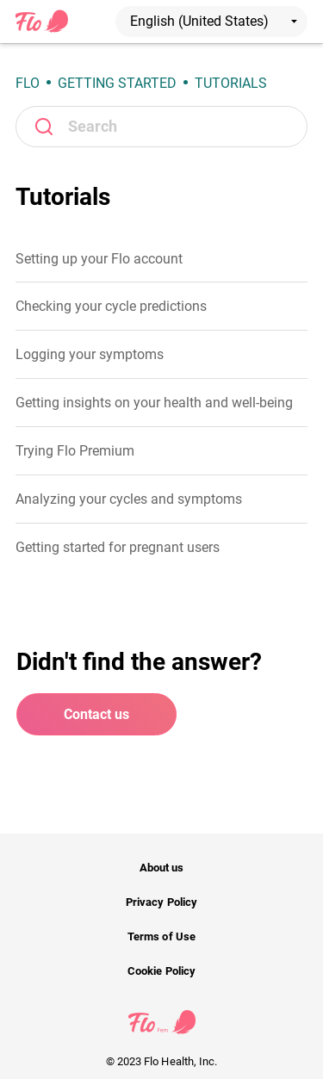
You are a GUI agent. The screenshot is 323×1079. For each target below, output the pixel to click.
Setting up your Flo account (99, 259)
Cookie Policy (161, 970)
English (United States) (213, 21)
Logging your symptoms (90, 354)
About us (161, 867)
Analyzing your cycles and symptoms (129, 499)
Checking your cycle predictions (111, 306)
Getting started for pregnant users (118, 547)
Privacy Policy (161, 902)
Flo (28, 83)
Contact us (96, 714)
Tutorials (231, 83)
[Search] (161, 126)
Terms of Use (161, 936)
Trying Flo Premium (75, 451)
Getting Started (117, 83)
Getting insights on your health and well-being (154, 402)
